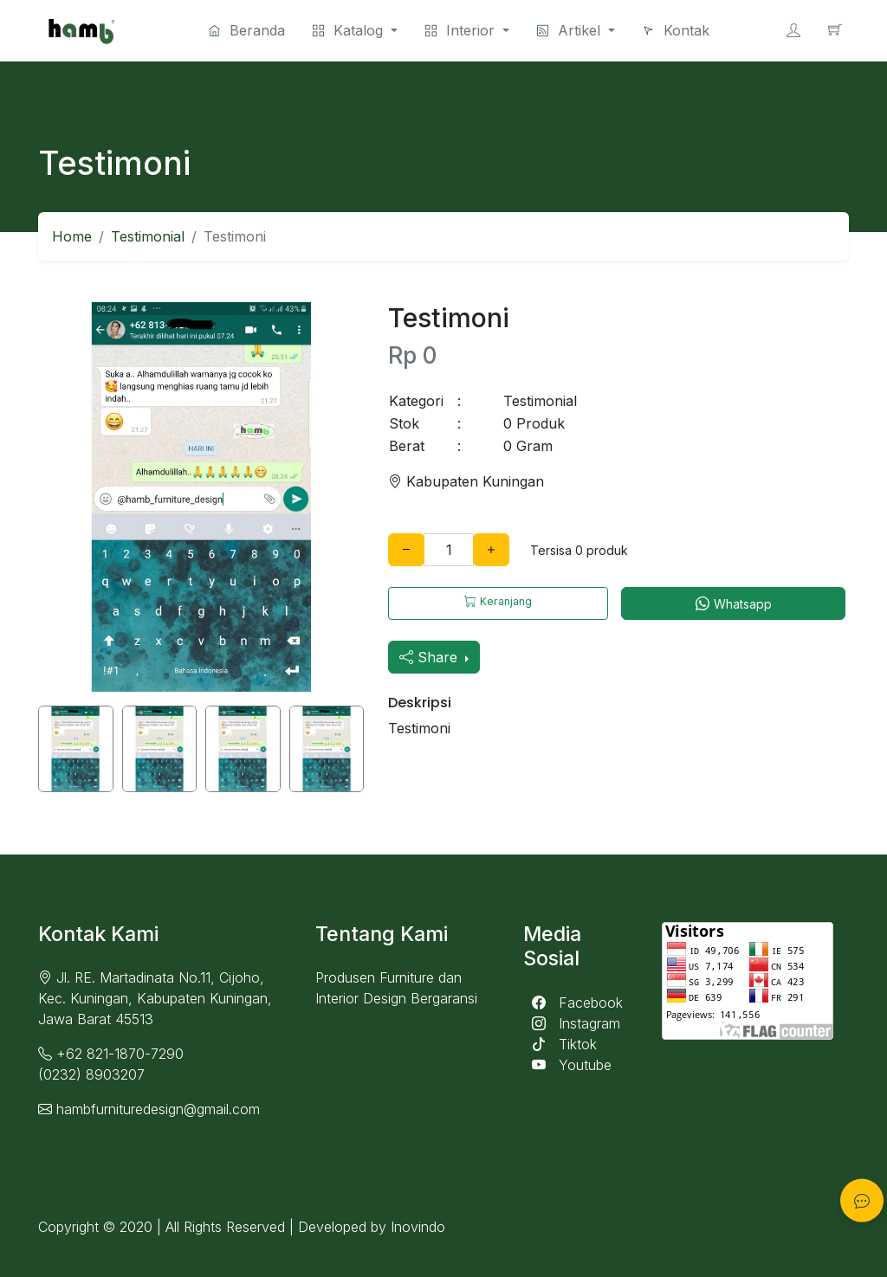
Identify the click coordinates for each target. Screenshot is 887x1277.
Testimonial (148, 236)
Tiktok (560, 1044)
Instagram (571, 1023)
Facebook (573, 1002)
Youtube (567, 1065)
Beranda (247, 30)
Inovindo (418, 1226)
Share (430, 657)
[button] (467, 30)
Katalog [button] (350, 30)
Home (72, 236)
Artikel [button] (571, 30)
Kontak (676, 30)
